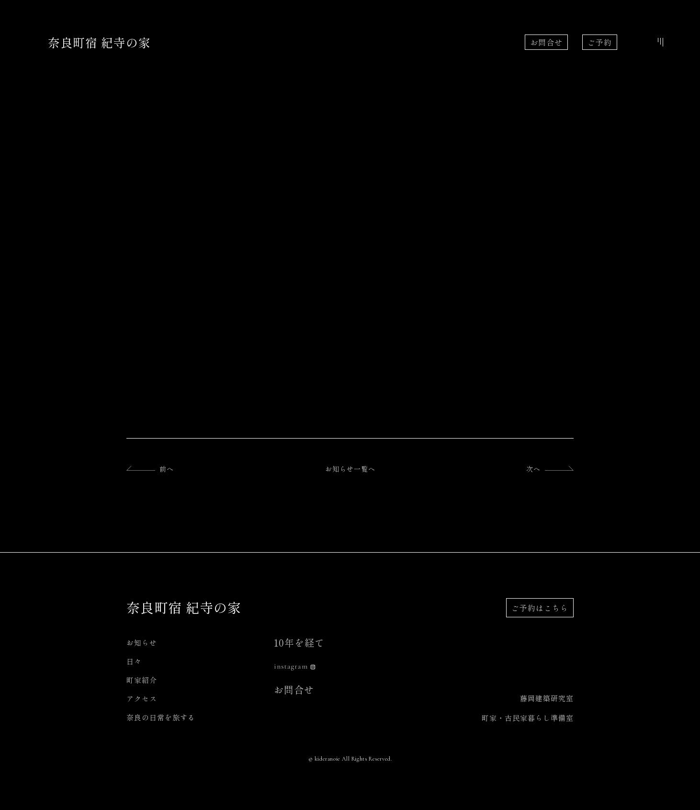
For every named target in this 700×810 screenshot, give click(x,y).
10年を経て (299, 642)
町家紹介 (141, 680)
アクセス (141, 699)
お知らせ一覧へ (350, 469)
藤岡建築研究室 (547, 698)
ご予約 (599, 42)
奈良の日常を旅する (160, 717)
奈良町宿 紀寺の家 (99, 42)
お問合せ (546, 42)
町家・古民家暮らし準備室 (528, 718)
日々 (134, 661)
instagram (291, 666)
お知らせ (141, 642)
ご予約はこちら (539, 607)
